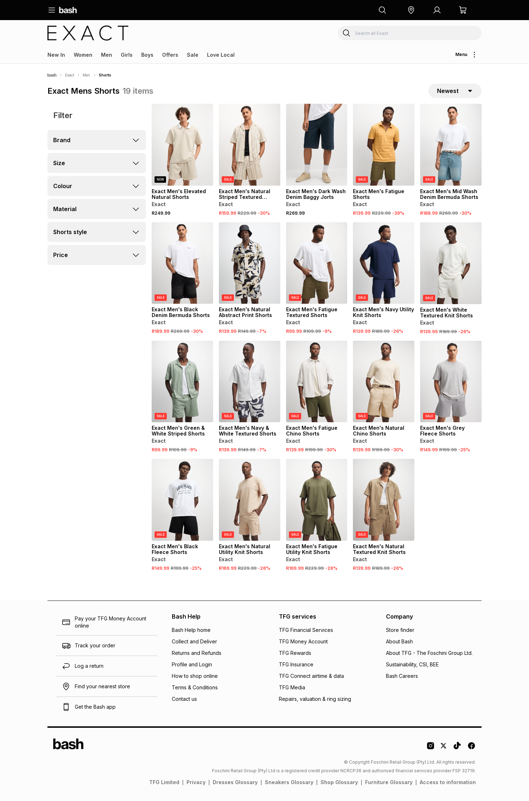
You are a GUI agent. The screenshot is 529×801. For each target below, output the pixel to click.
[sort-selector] (455, 91)
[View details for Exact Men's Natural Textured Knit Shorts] (383, 500)
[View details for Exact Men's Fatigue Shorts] (383, 145)
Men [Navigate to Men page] (86, 75)
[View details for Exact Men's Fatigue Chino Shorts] (317, 382)
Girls (127, 55)
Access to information (448, 782)
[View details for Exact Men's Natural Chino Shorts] (383, 382)
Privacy (196, 782)
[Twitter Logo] (444, 748)
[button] (411, 10)
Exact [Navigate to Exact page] (69, 75)
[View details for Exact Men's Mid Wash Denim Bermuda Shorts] (451, 145)
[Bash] (51, 75)
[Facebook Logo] (471, 748)
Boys (147, 55)
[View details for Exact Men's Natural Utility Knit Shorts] (249, 500)
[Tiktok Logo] (457, 748)
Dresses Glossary (235, 782)
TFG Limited (164, 782)
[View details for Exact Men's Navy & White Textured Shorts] (249, 382)
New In (56, 55)
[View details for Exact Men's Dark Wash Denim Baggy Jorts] (317, 145)
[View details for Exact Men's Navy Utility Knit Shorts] (383, 263)
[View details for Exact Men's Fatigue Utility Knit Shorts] (317, 500)
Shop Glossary (339, 782)
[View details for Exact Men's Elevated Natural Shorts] (182, 145)
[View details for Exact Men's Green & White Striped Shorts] (182, 382)
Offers (170, 55)
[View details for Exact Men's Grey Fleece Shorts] (451, 382)
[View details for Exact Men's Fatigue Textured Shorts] (317, 263)
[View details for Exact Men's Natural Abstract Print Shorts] (249, 263)
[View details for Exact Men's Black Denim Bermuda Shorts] (182, 263)
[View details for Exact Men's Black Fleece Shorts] (182, 500)
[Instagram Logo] (430, 748)
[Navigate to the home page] (68, 10)
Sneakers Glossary (289, 782)
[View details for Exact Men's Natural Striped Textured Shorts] (249, 145)
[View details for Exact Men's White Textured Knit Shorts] (451, 263)
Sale (192, 55)
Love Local (221, 55)
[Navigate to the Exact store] (88, 33)
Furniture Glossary (389, 782)
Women (83, 55)
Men (106, 55)
